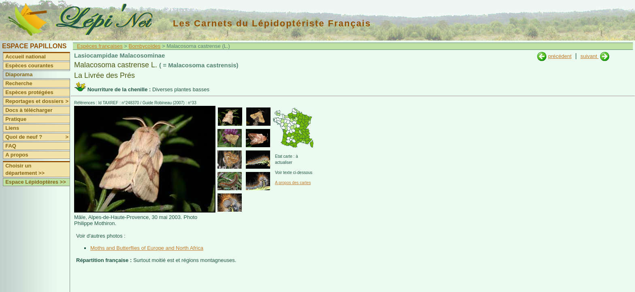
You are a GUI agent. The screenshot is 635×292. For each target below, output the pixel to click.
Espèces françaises (100, 46)
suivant (589, 56)
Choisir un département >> (25, 169)
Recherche (18, 83)
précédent (559, 56)
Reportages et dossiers (37, 101)
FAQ (10, 146)
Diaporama (18, 74)
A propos (16, 155)
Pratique (15, 119)
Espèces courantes (29, 65)
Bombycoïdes (145, 46)
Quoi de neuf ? (37, 137)
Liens (12, 128)
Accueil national (25, 57)
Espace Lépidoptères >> (35, 182)
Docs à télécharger (28, 110)
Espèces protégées (29, 92)
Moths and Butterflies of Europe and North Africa (146, 248)
